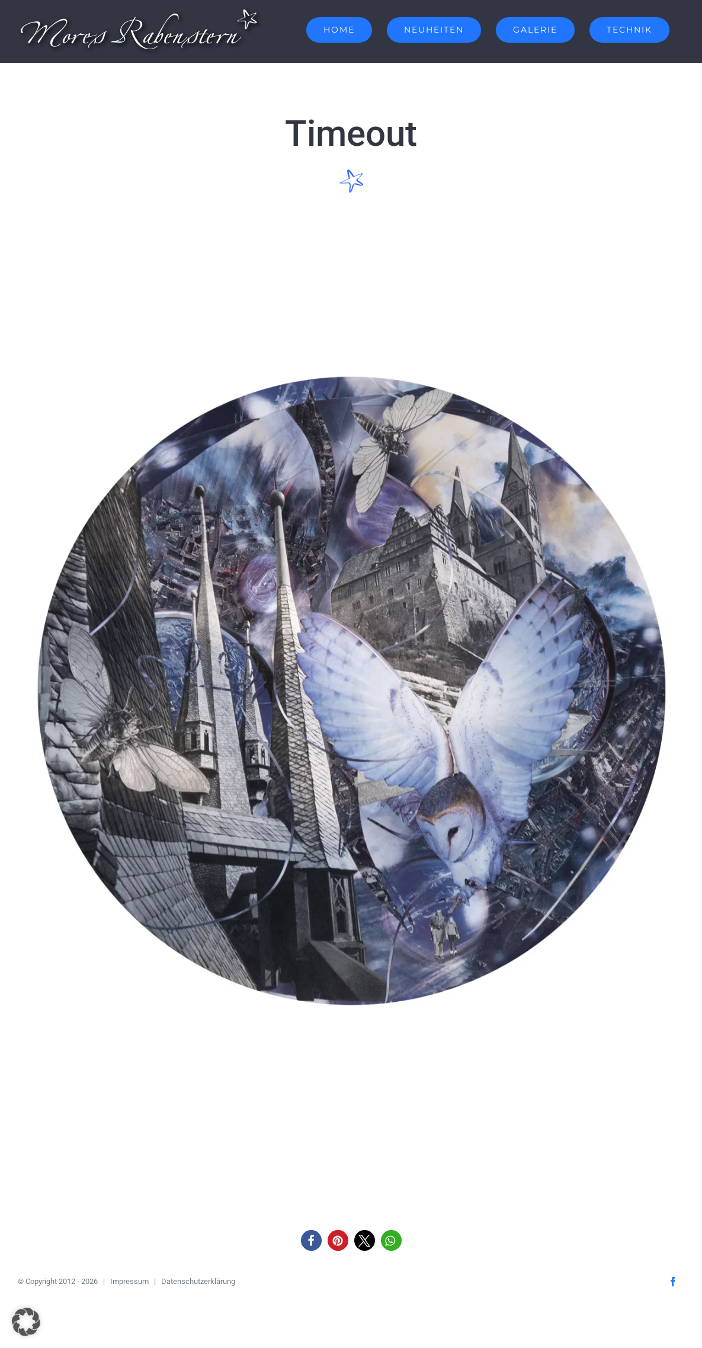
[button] (311, 1240)
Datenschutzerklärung (198, 1281)
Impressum (129, 1281)
